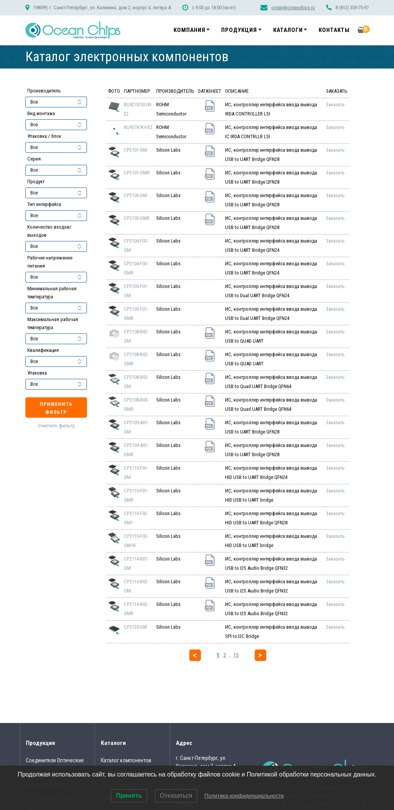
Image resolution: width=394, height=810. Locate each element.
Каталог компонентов (126, 760)
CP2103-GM (135, 195)
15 (236, 655)
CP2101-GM (135, 150)
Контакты (334, 30)
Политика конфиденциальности (244, 796)
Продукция (239, 30)
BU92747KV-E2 (138, 127)
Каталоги (288, 30)
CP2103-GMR (137, 218)
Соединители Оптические (55, 760)
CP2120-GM (135, 627)
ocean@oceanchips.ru (293, 7)
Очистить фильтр (56, 425)
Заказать (335, 104)
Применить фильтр (56, 408)
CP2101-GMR (137, 173)
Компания (189, 30)
